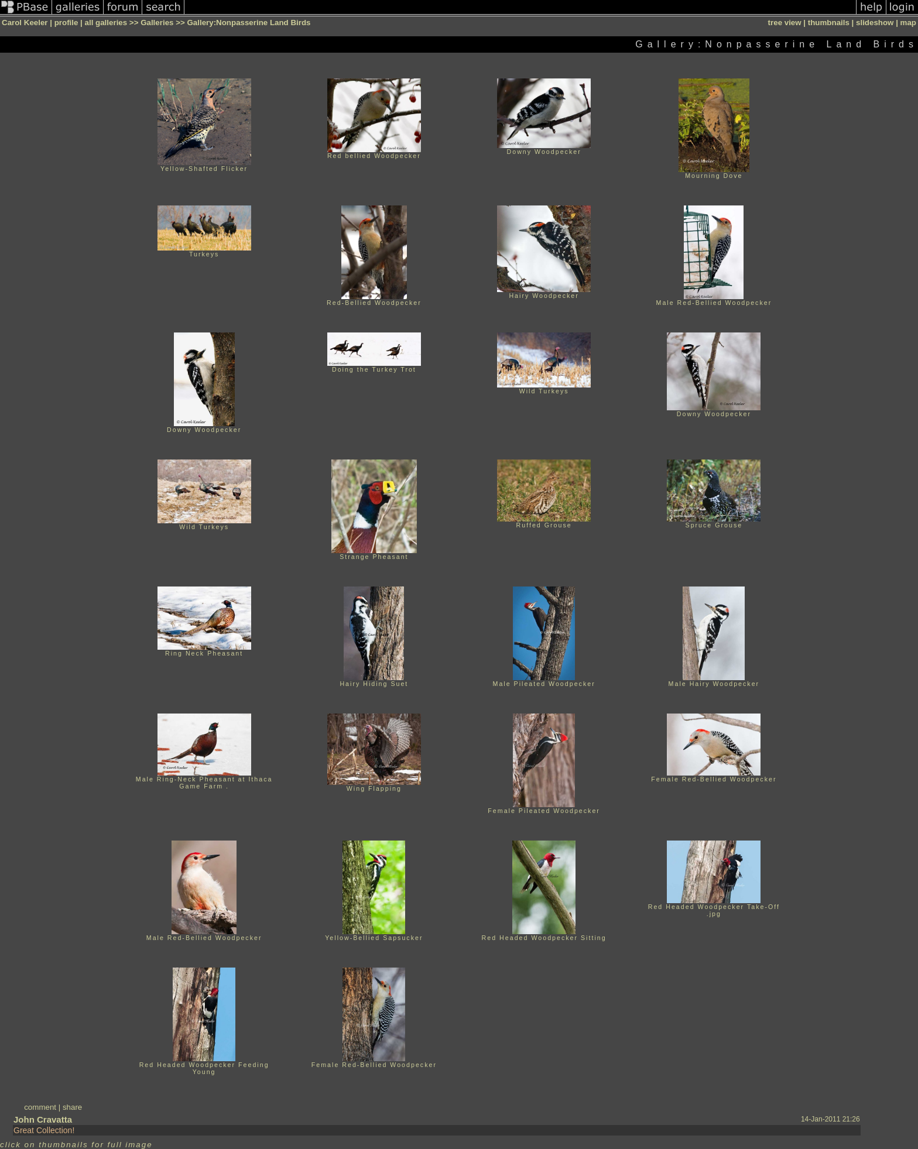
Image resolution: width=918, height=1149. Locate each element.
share (72, 1107)
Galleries (157, 22)
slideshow (874, 22)
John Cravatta (42, 1119)
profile (66, 22)
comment (40, 1107)
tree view (784, 22)
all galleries (106, 22)
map (908, 22)
